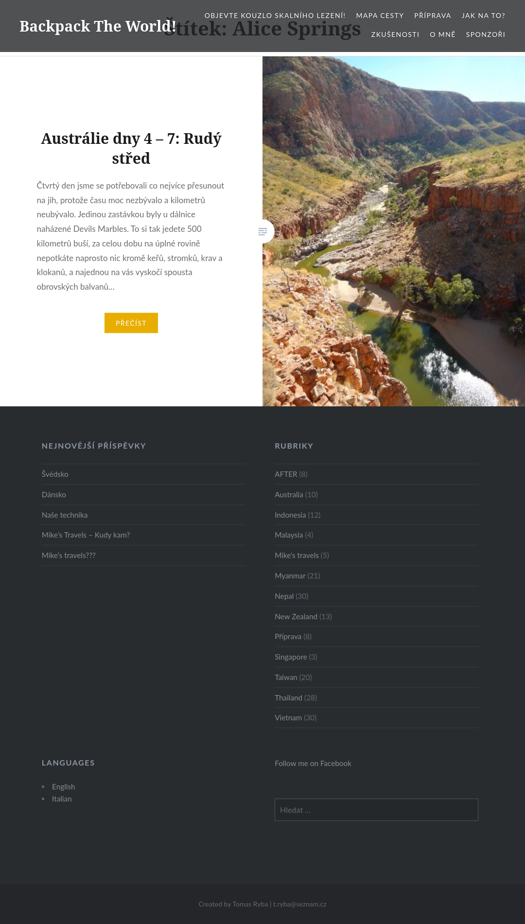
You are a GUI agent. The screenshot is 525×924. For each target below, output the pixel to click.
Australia (289, 494)
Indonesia (290, 514)
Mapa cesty (380, 15)
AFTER (286, 474)
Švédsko (55, 474)
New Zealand (296, 616)
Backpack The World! (98, 26)
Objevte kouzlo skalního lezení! (275, 15)
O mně (443, 34)
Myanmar (290, 575)
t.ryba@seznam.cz (300, 904)
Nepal (284, 596)
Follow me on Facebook (313, 763)
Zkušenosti (395, 34)
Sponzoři (486, 34)
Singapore (291, 656)
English (63, 786)
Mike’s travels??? (69, 555)
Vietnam (288, 717)
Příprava (432, 15)
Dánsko (54, 494)
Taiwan (286, 677)
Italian (62, 798)
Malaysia (289, 534)
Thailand (288, 697)
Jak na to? (484, 15)
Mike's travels (297, 555)
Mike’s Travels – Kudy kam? (86, 534)
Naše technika (65, 514)
